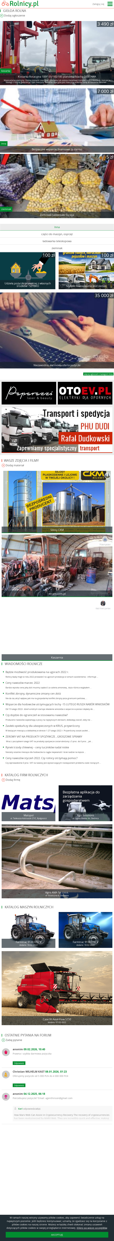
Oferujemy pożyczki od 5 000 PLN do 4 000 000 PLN (40, 1075)
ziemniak (6, 209)
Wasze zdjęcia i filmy (21, 460)
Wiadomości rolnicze (24, 664)
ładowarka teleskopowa (57, 241)
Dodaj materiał (13, 466)
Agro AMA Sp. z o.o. (57, 892)
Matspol (29, 815)
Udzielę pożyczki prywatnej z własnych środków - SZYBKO (28, 285)
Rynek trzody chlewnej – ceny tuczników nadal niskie (37, 747)
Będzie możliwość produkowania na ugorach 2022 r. (37, 672)
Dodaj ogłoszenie (12, 16)
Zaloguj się (98, 4)
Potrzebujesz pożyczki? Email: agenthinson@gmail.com (42, 1098)
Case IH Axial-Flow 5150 (57, 1019)
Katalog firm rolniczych (26, 775)
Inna (3, 143)
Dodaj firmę (11, 780)
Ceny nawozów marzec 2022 (23, 683)
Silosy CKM (57, 530)
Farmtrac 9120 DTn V (28, 942)
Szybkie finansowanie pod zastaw (86, 286)
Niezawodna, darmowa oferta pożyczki (57, 365)
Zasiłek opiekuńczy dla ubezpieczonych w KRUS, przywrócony (43, 726)
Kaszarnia (57, 657)
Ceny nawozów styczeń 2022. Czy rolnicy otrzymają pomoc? (42, 758)
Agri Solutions (85, 815)
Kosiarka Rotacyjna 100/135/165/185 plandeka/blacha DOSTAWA (57, 76)
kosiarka (5, 70)
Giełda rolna (14, 10)
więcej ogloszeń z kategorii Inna (98, 374)
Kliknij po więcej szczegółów (92, 1227)
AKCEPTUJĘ (57, 1234)
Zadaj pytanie (12, 1040)
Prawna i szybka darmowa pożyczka (32, 1053)
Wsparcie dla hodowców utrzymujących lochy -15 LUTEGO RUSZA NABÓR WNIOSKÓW (58, 704)
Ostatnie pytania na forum (28, 1035)
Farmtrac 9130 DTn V (85, 942)
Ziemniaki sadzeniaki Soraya (57, 215)
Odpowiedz (19, 1063)
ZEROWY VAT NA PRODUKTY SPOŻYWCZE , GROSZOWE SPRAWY (44, 736)
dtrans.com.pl (57, 594)
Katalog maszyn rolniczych (29, 907)
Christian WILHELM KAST (40, 1071)
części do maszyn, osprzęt (57, 234)
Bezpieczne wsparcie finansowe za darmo (57, 149)
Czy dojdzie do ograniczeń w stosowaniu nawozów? (37, 715)
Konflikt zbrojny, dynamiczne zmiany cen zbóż (33, 693)
